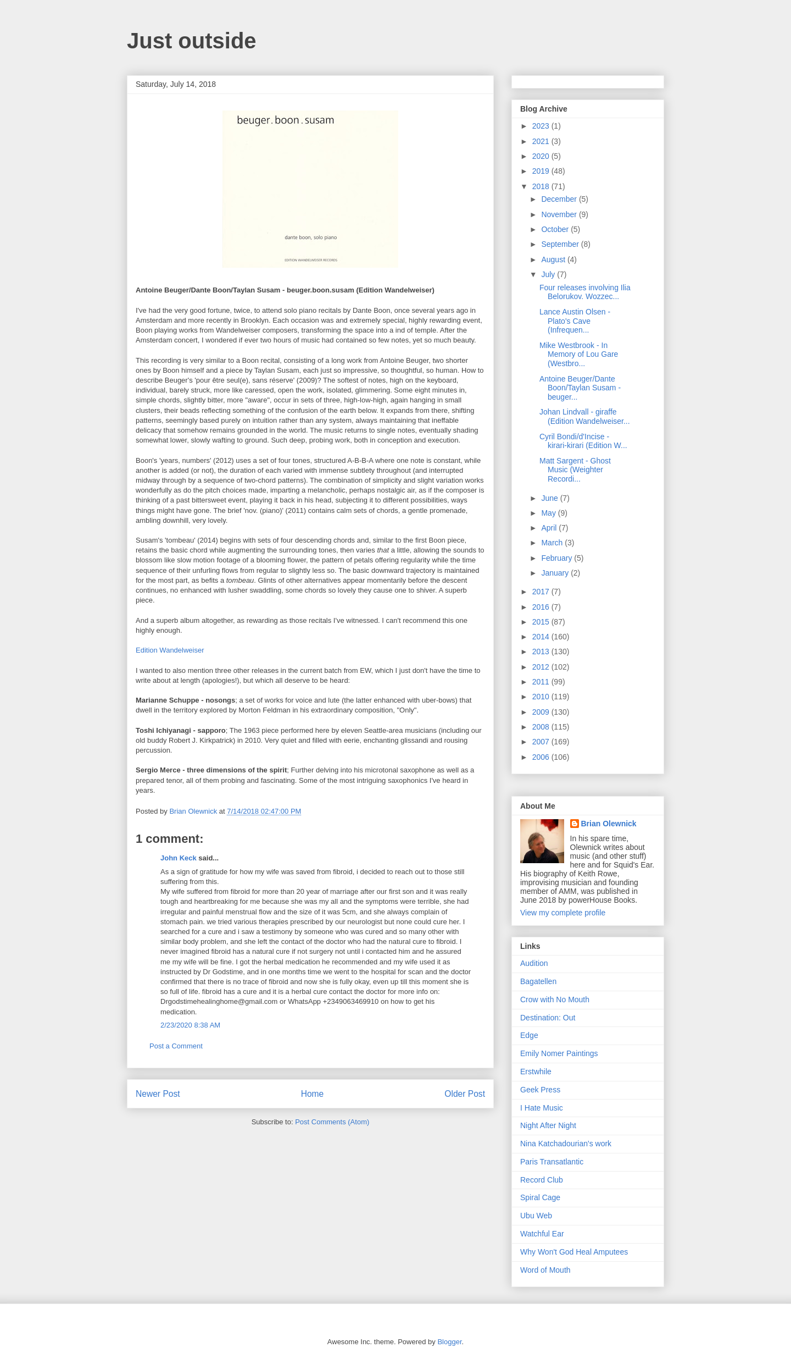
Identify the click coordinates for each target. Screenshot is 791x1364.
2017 (542, 591)
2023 (542, 126)
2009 (542, 712)
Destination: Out (547, 1017)
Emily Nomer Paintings (559, 1053)
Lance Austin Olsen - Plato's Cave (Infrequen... (574, 321)
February (557, 558)
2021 (542, 141)
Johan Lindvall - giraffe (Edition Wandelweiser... (584, 416)
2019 (542, 171)
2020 (542, 156)
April (550, 527)
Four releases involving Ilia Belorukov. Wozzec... (585, 292)
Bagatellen (538, 981)
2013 (542, 651)
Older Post (464, 1093)
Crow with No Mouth (554, 999)
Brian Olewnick (609, 823)
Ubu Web (536, 1215)
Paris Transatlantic (551, 1161)
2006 (542, 757)
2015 (542, 621)
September (561, 244)
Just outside (192, 41)
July (549, 274)
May (549, 513)
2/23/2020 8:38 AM (190, 1025)
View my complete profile (562, 912)
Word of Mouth (545, 1270)
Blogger (449, 1342)
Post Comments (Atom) (332, 1122)
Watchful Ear (542, 1233)
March (553, 542)
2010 (542, 696)
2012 (542, 666)
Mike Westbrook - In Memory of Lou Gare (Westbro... (578, 354)
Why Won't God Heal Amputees (574, 1251)
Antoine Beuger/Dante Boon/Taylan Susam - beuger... (580, 388)
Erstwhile (536, 1071)
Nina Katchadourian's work (565, 1143)
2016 (542, 607)
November (559, 214)
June (550, 498)
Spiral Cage (540, 1197)
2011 (542, 681)
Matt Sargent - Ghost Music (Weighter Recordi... (575, 470)
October (556, 229)
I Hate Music (541, 1107)
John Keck (178, 858)
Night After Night (548, 1125)
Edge (529, 1035)
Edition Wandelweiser (170, 650)
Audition (534, 963)
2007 (542, 741)
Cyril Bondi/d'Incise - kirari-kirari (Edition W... (583, 441)
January (556, 572)
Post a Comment (176, 1046)
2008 (542, 726)
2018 (542, 186)
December (559, 199)
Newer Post (158, 1093)
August (554, 259)
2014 (542, 636)
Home (312, 1093)
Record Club (541, 1179)
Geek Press (540, 1089)
